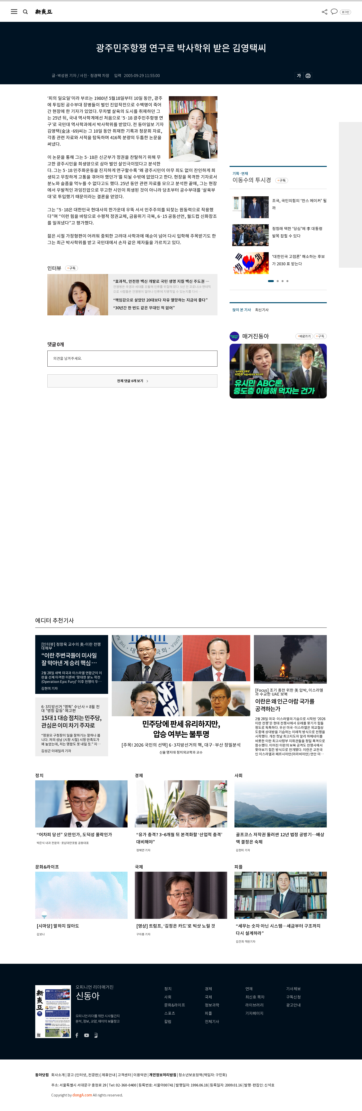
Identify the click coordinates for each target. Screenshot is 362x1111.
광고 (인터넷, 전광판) (83, 1075)
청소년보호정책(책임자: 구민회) (203, 1075)
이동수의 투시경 (252, 180)
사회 (168, 997)
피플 (208, 1013)
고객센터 (124, 1075)
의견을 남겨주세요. (67, 358)
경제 (208, 989)
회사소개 (58, 1075)
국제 (208, 997)
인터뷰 (54, 268)
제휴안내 (108, 1075)
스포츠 (169, 1013)
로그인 (345, 12)
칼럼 (168, 1021)
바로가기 (305, 336)
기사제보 (293, 989)
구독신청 (293, 997)
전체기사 (212, 1021)
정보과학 (212, 1005)
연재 (249, 989)
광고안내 (293, 1005)
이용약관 (140, 1075)
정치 (168, 989)
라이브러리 (254, 1005)
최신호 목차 (255, 997)
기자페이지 (254, 1013)
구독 (72, 268)
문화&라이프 (174, 1005)
